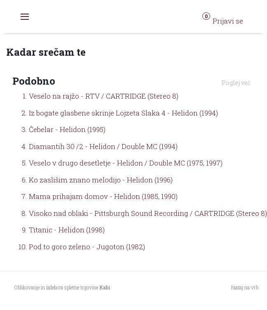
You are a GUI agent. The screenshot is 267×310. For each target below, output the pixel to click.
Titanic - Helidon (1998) (67, 229)
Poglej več (236, 83)
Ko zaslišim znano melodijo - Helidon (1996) (101, 180)
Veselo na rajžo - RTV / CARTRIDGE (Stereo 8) (103, 96)
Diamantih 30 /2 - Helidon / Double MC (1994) (103, 146)
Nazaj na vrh (245, 287)
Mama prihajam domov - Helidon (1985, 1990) (103, 196)
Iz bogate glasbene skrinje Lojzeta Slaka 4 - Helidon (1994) (123, 113)
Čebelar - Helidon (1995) (67, 129)
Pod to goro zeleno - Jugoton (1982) (87, 246)
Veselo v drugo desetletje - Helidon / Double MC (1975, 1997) (125, 163)
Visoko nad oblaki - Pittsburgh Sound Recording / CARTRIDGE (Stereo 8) (148, 213)
